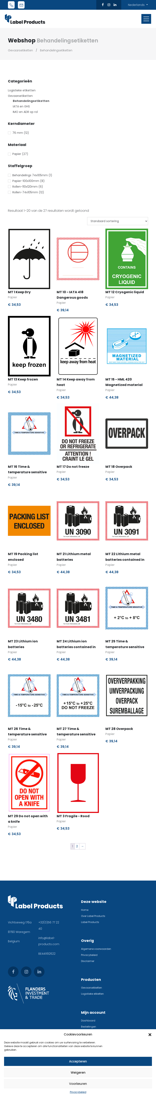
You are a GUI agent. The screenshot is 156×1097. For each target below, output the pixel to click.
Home (84, 910)
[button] (150, 1034)
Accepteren (78, 1061)
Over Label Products (93, 916)
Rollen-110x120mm (25, 187)
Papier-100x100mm (25, 181)
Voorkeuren (78, 1084)
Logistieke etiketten (22, 90)
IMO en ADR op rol (25, 112)
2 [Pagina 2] (77, 846)
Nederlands (136, 5)
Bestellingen (88, 1026)
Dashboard (88, 1020)
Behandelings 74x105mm (30, 175)
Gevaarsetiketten (20, 50)
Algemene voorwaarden (96, 949)
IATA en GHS (21, 106)
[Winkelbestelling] (117, 221)
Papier (16, 154)
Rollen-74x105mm (25, 192)
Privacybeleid (78, 1092)
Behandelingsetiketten (56, 50)
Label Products (90, 922)
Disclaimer (87, 961)
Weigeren (78, 1072)
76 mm (17, 133)
